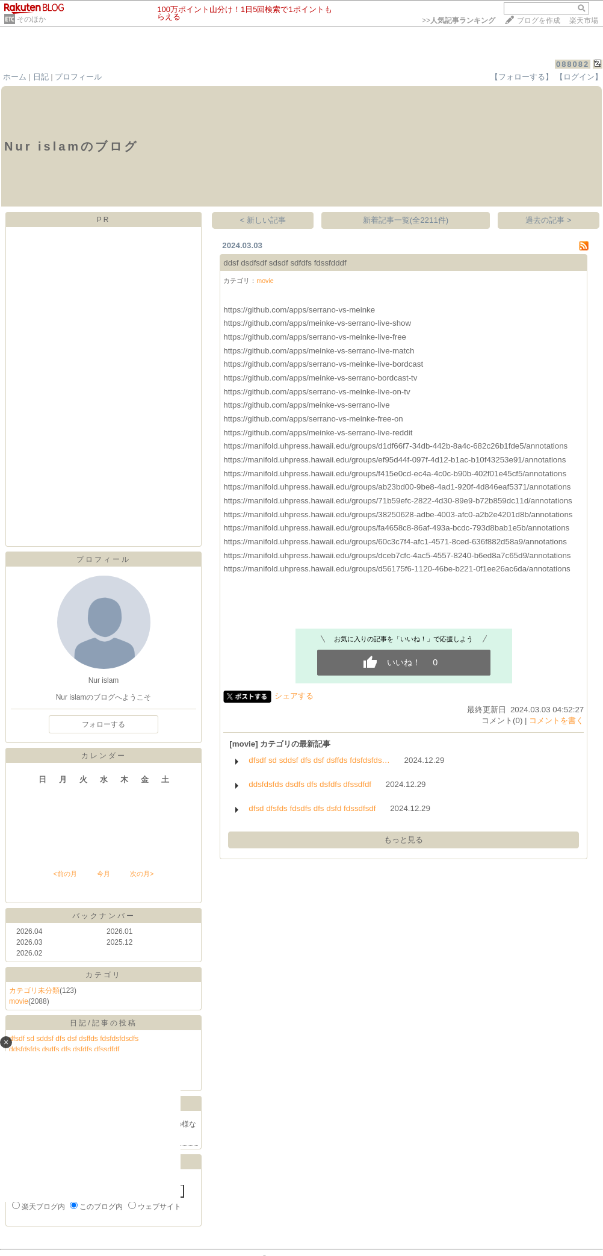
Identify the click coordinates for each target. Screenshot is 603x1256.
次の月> (141, 873)
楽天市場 (583, 20)
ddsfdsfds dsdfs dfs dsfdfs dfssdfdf (310, 784)
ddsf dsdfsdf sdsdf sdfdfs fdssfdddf (284, 262)
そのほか (31, 19)
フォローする (103, 724)
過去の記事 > (548, 220)
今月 (103, 873)
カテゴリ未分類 (34, 990)
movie (18, 1001)
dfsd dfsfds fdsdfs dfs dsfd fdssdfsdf (312, 808)
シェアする (294, 695)
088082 (572, 64)
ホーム (14, 76)
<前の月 (64, 873)
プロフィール (78, 76)
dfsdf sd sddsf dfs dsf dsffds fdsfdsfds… (319, 760)
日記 (41, 76)
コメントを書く (556, 720)
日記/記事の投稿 (103, 1023)
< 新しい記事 (263, 220)
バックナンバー (103, 916)
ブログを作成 (538, 20)
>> (458, 20)
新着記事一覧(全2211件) (406, 220)
